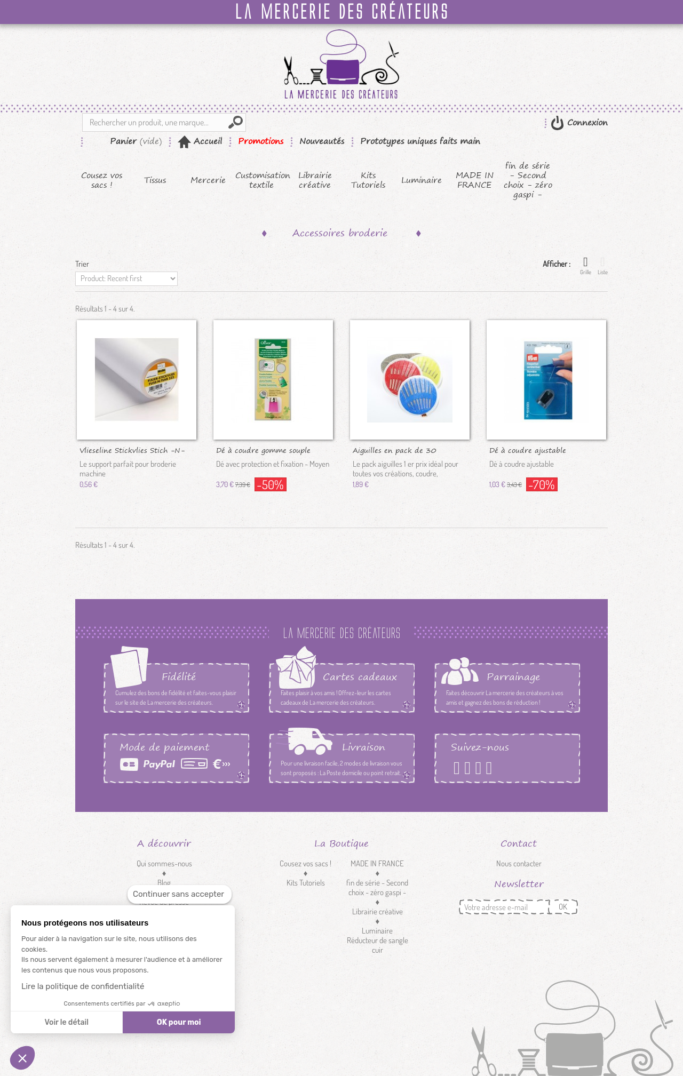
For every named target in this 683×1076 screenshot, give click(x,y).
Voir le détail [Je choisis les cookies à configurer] (66, 1022)
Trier (82, 264)
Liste (603, 266)
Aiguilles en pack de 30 (394, 449)
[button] (22, 1058)
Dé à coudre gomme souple (263, 449)
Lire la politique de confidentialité (82, 986)
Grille (585, 266)
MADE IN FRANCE (475, 180)
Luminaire (421, 180)
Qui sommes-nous (164, 863)
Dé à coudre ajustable (527, 449)
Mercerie (208, 180)
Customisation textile (261, 180)
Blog (164, 883)
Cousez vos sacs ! (101, 180)
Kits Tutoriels (368, 180)
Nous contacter (519, 863)
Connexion (586, 122)
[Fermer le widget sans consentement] (180, 894)
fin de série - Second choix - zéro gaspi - (528, 180)
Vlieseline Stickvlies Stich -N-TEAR (132, 449)
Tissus (155, 180)
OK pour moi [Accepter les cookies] (179, 1022)
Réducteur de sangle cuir (377, 945)
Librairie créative (315, 180)
